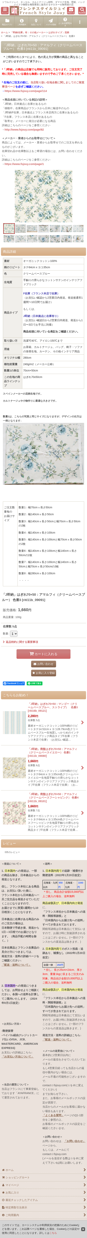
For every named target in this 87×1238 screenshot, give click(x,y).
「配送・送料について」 (16, 964)
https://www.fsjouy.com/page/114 (26, 91)
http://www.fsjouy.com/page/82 (24, 129)
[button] (5, 10)
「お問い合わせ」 (74, 1141)
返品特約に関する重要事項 (20, 641)
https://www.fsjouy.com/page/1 (24, 164)
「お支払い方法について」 (18, 1056)
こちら (53, 1233)
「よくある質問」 (53, 1115)
